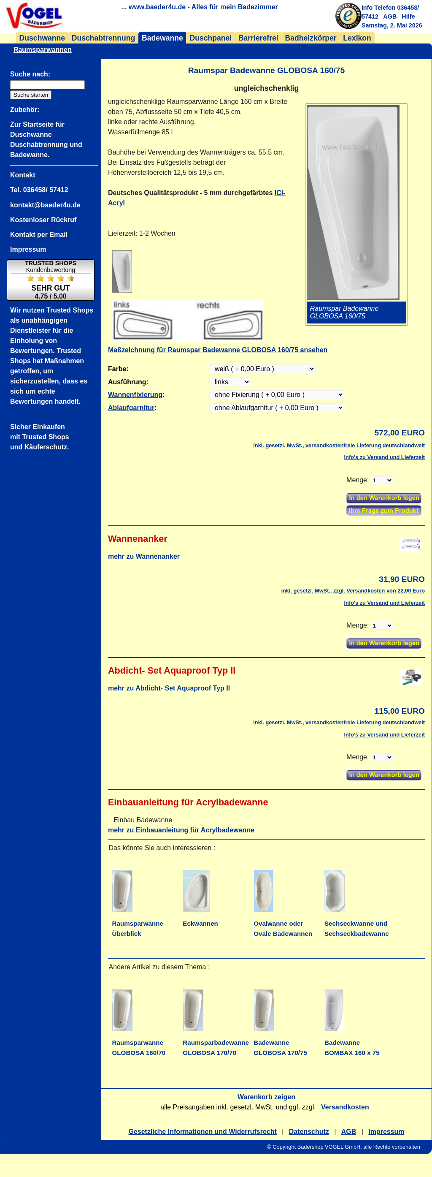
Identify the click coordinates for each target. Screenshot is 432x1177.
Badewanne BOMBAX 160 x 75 (352, 1042)
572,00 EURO (400, 432)
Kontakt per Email (39, 234)
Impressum (386, 1131)
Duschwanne (42, 38)
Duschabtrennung (103, 38)
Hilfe (408, 16)
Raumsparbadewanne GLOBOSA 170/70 (216, 1042)
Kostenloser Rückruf (43, 219)
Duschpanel (210, 38)
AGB (390, 16)
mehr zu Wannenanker (144, 556)
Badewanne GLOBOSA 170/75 (280, 1042)
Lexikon (357, 38)
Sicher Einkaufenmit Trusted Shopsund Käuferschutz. (39, 437)
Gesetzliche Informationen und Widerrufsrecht (203, 1131)
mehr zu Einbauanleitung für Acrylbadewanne (181, 830)
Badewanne (162, 38)
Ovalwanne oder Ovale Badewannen (283, 923)
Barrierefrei (258, 38)
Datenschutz (309, 1131)
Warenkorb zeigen (266, 1097)
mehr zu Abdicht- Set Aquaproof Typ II (169, 688)
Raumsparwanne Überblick (137, 923)
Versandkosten (345, 1107)
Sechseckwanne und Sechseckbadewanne (356, 923)
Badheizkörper (310, 38)
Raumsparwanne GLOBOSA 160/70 (139, 1042)
